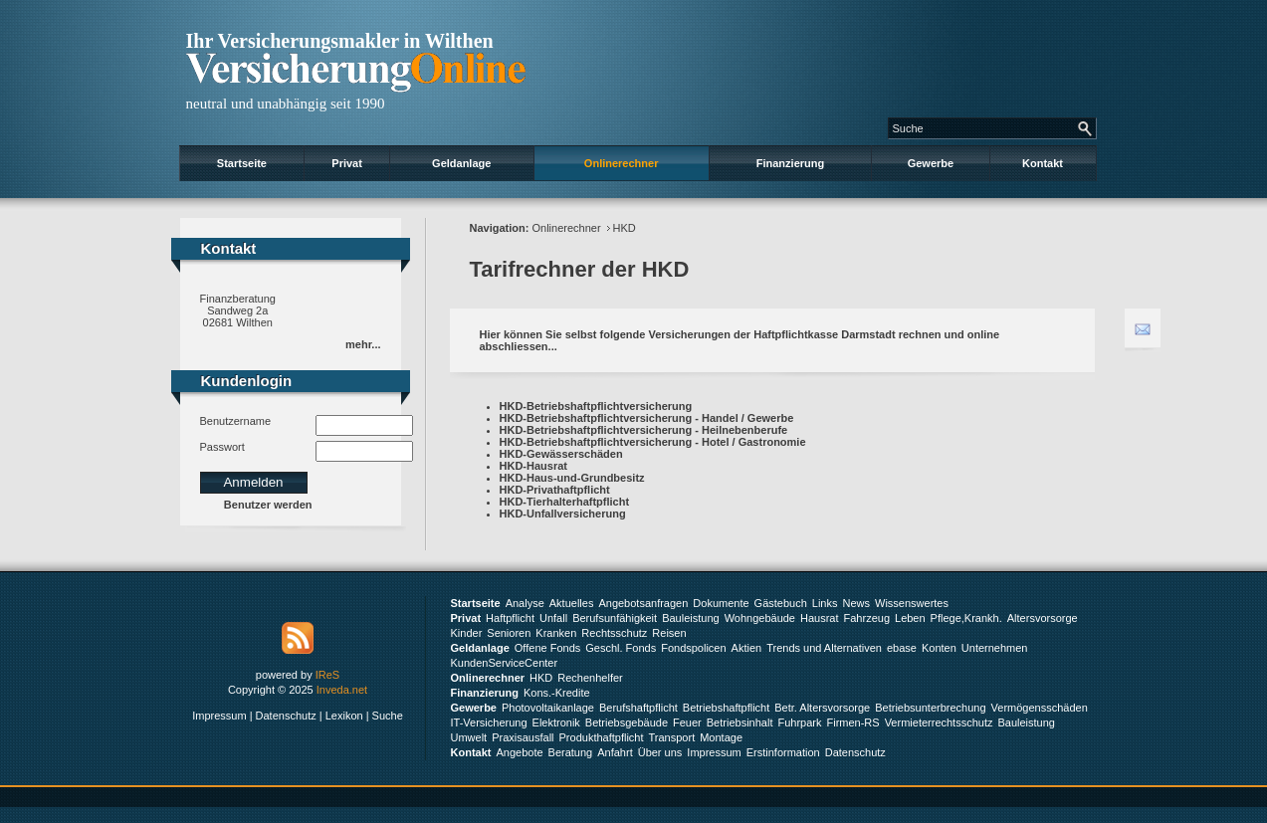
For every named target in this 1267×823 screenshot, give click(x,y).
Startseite (242, 163)
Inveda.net (342, 690)
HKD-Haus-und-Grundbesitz (572, 478)
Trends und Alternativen (824, 648)
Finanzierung (790, 163)
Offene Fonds (547, 648)
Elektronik (556, 722)
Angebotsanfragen (643, 603)
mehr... (362, 344)
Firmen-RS (852, 722)
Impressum (219, 715)
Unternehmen (994, 648)
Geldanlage (461, 163)
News (857, 603)
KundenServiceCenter (504, 663)
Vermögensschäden (1039, 708)
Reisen (669, 633)
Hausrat (819, 618)
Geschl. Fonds (620, 648)
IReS (327, 675)
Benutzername (236, 421)
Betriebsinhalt (740, 722)
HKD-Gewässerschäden (561, 454)
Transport (672, 737)
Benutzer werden (268, 505)
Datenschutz (286, 715)
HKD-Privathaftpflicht (555, 490)
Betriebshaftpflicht (726, 708)
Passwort (222, 447)
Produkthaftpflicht (601, 737)
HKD (624, 228)
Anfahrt (614, 752)
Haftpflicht (510, 618)
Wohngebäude (760, 618)
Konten (939, 648)
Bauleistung (691, 618)
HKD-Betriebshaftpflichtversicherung (596, 406)
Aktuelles (571, 603)
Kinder (467, 633)
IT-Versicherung (489, 722)
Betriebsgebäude (626, 722)
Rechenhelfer (589, 678)
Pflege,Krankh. (966, 618)
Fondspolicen (693, 648)
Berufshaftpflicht (638, 708)
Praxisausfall (522, 737)
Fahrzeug (867, 618)
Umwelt (469, 737)
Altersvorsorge (1042, 618)
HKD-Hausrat (533, 466)
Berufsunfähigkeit (614, 618)
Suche (387, 715)
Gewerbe (930, 163)
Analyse (525, 603)
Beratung (570, 752)
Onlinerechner (621, 163)
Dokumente (720, 603)
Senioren (508, 633)
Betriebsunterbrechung (930, 708)
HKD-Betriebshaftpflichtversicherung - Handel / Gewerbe (647, 418)
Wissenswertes (912, 603)
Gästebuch (780, 603)
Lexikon (344, 715)
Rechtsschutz (614, 633)
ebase (902, 648)
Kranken (555, 633)
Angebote (519, 752)
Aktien (747, 648)
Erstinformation (783, 752)
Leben (910, 618)
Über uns (660, 752)
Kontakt (1042, 163)
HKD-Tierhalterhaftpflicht (565, 502)
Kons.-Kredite (557, 693)
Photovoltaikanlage (548, 708)
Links (825, 603)
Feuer (687, 722)
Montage (721, 737)
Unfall (553, 618)
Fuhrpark (799, 722)
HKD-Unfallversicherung (563, 513)
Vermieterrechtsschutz (939, 722)
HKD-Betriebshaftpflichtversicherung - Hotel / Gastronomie (653, 442)
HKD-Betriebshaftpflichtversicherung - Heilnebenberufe (644, 430)
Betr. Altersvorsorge (822, 708)
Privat (346, 163)
